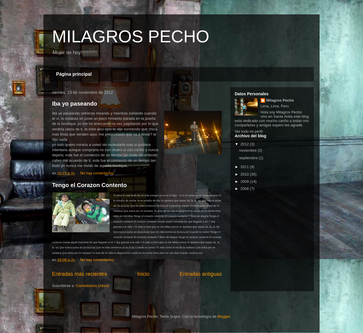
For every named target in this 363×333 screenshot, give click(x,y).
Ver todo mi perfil (249, 131)
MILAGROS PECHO (130, 36)
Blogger (223, 316)
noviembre (248, 150)
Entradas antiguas (200, 274)
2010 (245, 174)
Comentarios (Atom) (92, 285)
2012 (245, 144)
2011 (245, 167)
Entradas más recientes (79, 274)
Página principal (74, 74)
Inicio (143, 274)
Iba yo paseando (74, 103)
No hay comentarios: (98, 173)
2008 (245, 189)
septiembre (249, 158)
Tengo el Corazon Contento (89, 185)
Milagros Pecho (280, 100)
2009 (245, 181)
